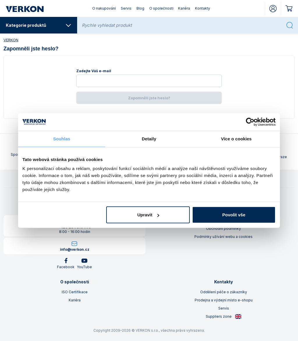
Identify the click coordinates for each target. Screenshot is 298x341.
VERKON (10, 40)
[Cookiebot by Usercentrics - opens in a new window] (250, 121)
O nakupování (104, 8)
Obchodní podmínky (223, 228)
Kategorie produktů (38, 25)
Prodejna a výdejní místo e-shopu (224, 300)
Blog (140, 8)
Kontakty (202, 8)
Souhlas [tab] (61, 138)
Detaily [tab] (149, 138)
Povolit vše (233, 214)
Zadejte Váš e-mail (93, 71)
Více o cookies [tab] (236, 138)
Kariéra (184, 8)
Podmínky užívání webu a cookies (223, 236)
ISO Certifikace (75, 292)
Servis (126, 8)
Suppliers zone (224, 316)
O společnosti (161, 8)
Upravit (148, 214)
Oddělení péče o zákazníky (223, 292)
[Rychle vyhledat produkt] (182, 25)
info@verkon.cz (74, 249)
